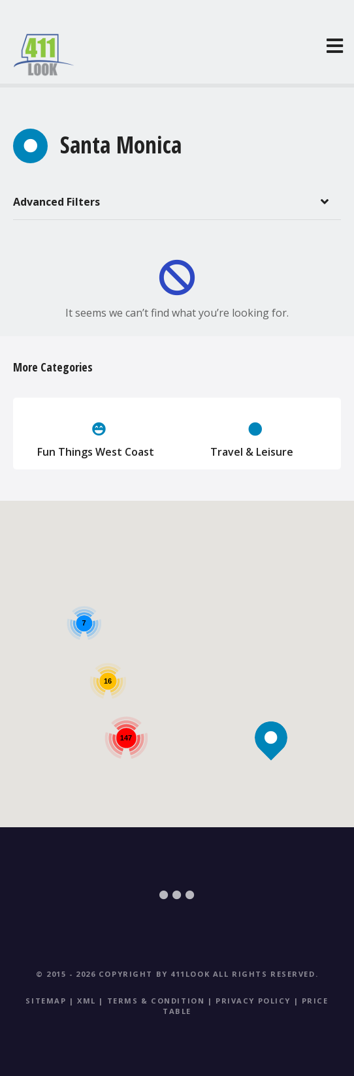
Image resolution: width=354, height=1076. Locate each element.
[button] (271, 715)
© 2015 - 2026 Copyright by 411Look (123, 974)
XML (86, 1000)
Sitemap (45, 1000)
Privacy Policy (253, 1000)
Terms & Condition (156, 1000)
